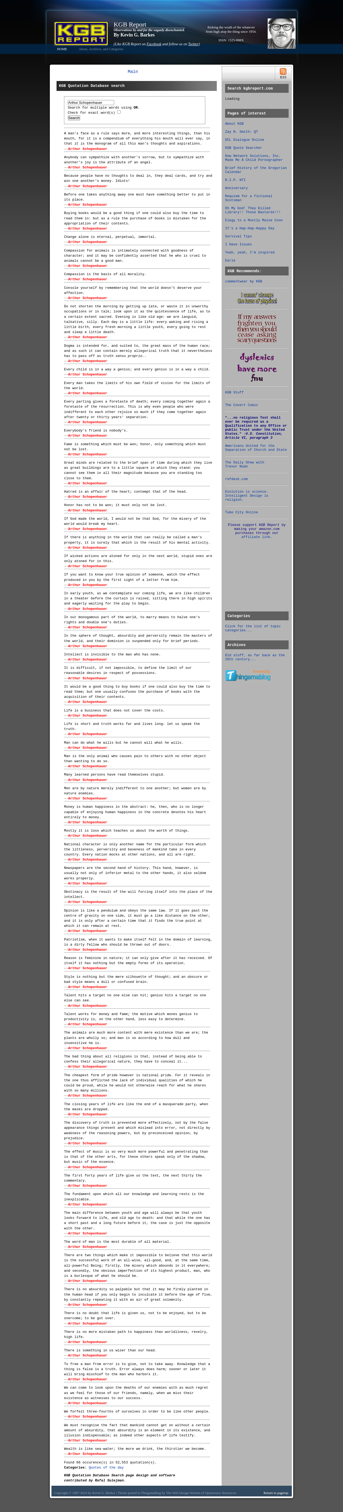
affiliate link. (256, 537)
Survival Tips (238, 236)
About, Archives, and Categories (101, 49)
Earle (230, 261)
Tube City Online (241, 512)
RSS (283, 73)
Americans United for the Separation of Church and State (256, 448)
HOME (62, 49)
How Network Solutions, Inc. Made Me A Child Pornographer (254, 158)
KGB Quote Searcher (243, 148)
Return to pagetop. (276, 1493)
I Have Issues (238, 244)
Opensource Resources (220, 1493)
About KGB (234, 124)
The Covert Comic (241, 405)
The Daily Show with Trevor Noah (244, 464)
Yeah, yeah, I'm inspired (249, 252)
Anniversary (236, 188)
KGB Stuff (234, 392)
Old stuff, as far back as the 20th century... (255, 657)
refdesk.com (236, 479)
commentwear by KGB (243, 281)
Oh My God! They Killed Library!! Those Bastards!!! (253, 210)
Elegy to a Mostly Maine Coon (254, 220)
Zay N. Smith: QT (241, 132)
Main (133, 71)
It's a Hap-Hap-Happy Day (249, 228)
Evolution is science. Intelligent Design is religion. (246, 496)
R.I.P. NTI (235, 180)
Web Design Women (186, 1493)
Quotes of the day (106, 1468)
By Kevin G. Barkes (134, 35)
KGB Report (130, 24)
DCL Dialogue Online (244, 140)
